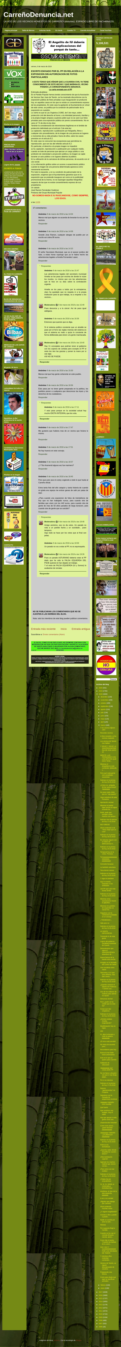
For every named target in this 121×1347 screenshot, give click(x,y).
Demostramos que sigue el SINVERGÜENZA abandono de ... (107, 951)
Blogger (78, 1340)
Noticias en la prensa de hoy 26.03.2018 (107, 836)
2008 (100, 1320)
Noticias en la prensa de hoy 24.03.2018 (107, 874)
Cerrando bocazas (106, 864)
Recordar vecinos (106, 733)
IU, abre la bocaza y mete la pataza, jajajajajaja (107, 1036)
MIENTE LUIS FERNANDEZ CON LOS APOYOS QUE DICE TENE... (108, 758)
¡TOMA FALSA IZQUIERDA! (105, 1180)
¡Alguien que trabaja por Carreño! (107, 1202)
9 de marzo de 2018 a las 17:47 (60, 427)
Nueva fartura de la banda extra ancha (107, 958)
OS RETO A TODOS (12, 168)
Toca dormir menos (107, 870)
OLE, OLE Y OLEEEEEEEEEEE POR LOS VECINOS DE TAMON (108, 1250)
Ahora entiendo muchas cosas (106, 1207)
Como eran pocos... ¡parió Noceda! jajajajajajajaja (107, 1128)
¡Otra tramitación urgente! (106, 1158)
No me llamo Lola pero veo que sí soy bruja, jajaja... (108, 1075)
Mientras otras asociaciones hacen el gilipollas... (108, 901)
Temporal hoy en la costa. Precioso (107, 853)
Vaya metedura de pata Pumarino (108, 798)
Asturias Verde (45, 30)
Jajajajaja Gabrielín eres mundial (107, 1103)
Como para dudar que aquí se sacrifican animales (108, 1279)
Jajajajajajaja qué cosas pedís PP (106, 1069)
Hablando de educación (104, 1064)
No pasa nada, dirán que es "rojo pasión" (108, 793)
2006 (100, 1327)
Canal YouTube (106, 30)
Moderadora (49, 305)
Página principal (11, 30)
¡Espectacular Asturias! (108, 1123)
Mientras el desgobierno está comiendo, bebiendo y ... (108, 767)
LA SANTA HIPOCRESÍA (106, 932)
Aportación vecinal (106, 802)
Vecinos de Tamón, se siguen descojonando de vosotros (108, 1266)
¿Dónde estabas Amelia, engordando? (106, 1021)
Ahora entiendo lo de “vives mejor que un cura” (108, 830)
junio (102, 716)
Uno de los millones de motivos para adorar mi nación (108, 994)
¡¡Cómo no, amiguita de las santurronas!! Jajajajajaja (108, 787)
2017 (100, 1292)
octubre (103, 703)
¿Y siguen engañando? (108, 1212)
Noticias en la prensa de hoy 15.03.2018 (107, 1141)
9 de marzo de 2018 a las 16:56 (60, 385)
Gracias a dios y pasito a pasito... (108, 1216)
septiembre (105, 706)
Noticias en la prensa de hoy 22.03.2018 (107, 927)
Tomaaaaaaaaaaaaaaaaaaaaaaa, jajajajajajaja (108, 859)
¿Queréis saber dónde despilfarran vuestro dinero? (108, 1152)
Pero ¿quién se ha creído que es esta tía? (107, 1004)
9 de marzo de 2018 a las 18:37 (60, 462)
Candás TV (71, 30)
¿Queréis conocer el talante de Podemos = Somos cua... (108, 987)
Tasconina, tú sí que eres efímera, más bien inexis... (107, 974)
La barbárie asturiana (107, 867)
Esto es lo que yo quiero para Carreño (108, 1059)
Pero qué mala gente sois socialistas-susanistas (107, 775)
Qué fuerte (104, 1107)
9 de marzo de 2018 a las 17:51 (60, 447)
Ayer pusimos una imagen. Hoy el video (106, 1112)
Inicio (64, 628)
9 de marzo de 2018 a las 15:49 (71, 305)
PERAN (103, 1225)
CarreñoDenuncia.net (38, 14)
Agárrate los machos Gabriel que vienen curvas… (108, 1164)
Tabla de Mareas (28, 30)
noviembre (104, 700)
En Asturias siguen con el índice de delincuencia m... (108, 842)
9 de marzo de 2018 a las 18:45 (60, 476)
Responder (42, 224)
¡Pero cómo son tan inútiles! (107, 1170)
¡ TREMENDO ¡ (105, 920)
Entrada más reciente (43, 628)
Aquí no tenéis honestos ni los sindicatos (106, 884)
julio (102, 712)
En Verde (58, 30)
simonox (57, 1340)
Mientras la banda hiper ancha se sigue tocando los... (108, 807)
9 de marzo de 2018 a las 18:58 (66, 543)
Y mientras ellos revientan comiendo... (106, 1258)
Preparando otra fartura (106, 1273)
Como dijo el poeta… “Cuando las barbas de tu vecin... (108, 1242)
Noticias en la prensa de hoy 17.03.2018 (107, 1084)
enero (103, 1288)
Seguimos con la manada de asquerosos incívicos (108, 1097)
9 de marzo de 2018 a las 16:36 (66, 319)
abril (102, 722)
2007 (100, 1323)
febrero (103, 1285)
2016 (100, 1295)
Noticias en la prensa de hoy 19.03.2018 (107, 1015)
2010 (100, 1314)
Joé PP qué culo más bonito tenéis (107, 890)
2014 (100, 1301)
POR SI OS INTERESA (105, 1146)
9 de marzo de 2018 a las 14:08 (60, 231)
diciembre (104, 697)
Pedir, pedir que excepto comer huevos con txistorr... (108, 814)
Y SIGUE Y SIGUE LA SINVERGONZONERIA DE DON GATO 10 (108, 749)
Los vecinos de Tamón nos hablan (108, 742)
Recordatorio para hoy (108, 1049)
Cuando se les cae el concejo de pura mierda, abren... (107, 1235)
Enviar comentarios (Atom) (54, 634)
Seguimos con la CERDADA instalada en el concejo (108, 915)
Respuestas (46, 266)
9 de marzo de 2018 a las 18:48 (71, 522)
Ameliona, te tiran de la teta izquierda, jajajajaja (108, 1193)
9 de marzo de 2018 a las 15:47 (66, 271)
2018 (100, 694)
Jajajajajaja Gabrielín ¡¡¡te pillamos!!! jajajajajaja (107, 1135)
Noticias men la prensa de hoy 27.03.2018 (108, 820)
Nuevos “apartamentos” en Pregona (107, 1090)
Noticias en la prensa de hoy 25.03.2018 (107, 848)
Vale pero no (104, 923)
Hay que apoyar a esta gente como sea (108, 1118)
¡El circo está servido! (108, 1041)
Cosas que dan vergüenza (105, 1010)
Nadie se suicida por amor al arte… (107, 1221)
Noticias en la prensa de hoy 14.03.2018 (107, 1175)
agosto (103, 709)
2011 (100, 1311)
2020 (100, 688)
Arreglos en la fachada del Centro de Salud (108, 963)
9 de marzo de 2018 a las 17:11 (66, 407)
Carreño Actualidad (87, 30)
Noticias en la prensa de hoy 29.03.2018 (107, 781)
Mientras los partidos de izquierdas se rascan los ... (107, 908)
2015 (100, 1298)
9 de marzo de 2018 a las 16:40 (71, 343)
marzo (103, 725)
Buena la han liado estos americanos (107, 1054)
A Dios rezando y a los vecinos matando (108, 737)
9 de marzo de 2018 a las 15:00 (60, 371)
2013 (100, 1305)
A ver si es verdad (106, 1198)
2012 (100, 1308)
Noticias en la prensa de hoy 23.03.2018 (107, 895)
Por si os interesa (106, 1080)
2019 (100, 691)
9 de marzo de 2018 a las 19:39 (71, 554)
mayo (103, 719)
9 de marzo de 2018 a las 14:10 (60, 249)
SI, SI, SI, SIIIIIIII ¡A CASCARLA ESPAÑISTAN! (107, 1186)
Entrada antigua (81, 628)
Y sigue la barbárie (107, 878)
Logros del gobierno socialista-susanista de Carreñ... (108, 943)
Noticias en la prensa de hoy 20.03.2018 (107, 981)
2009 (100, 1317)
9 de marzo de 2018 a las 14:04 (60, 214)
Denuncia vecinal (106, 999)
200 (101, 1031)
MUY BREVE (105, 825)
